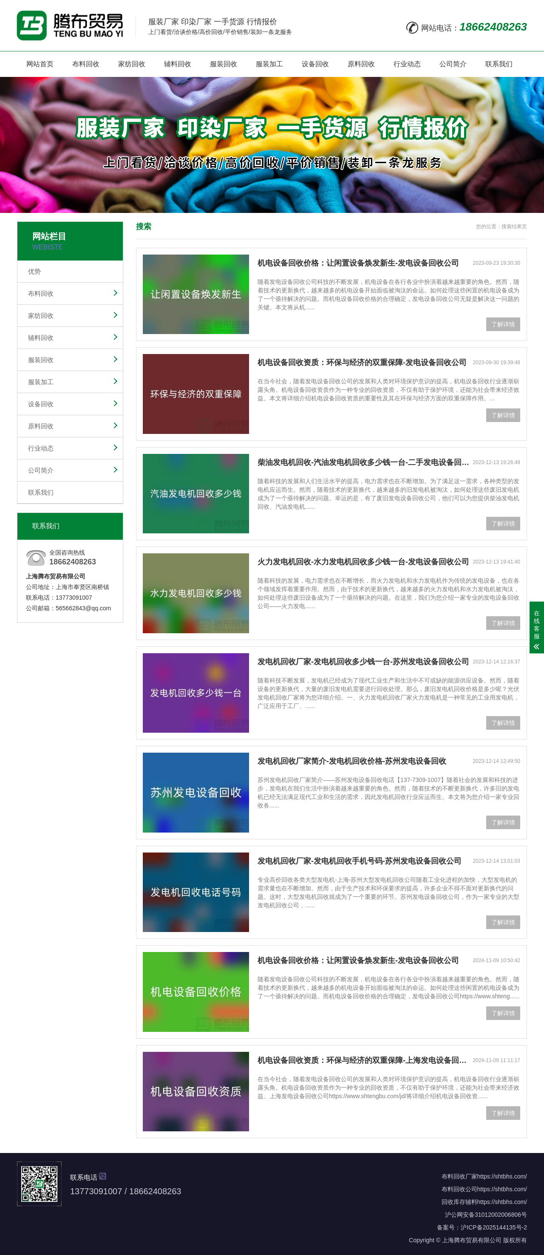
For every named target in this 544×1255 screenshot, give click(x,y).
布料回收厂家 (459, 1176)
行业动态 (407, 64)
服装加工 (269, 64)
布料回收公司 (459, 1189)
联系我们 (499, 64)
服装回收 (223, 64)
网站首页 (40, 64)
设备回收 (315, 64)
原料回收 (361, 64)
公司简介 (453, 64)
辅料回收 (177, 64)
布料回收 (85, 64)
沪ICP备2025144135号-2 (494, 1227)
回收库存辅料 (459, 1201)
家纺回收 (131, 64)
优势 (34, 271)
